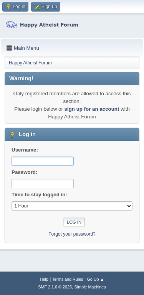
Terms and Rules (67, 279)
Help (44, 279)
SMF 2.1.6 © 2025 (55, 287)
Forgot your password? (72, 234)
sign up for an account (92, 109)
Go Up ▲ (95, 279)
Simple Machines (90, 287)
